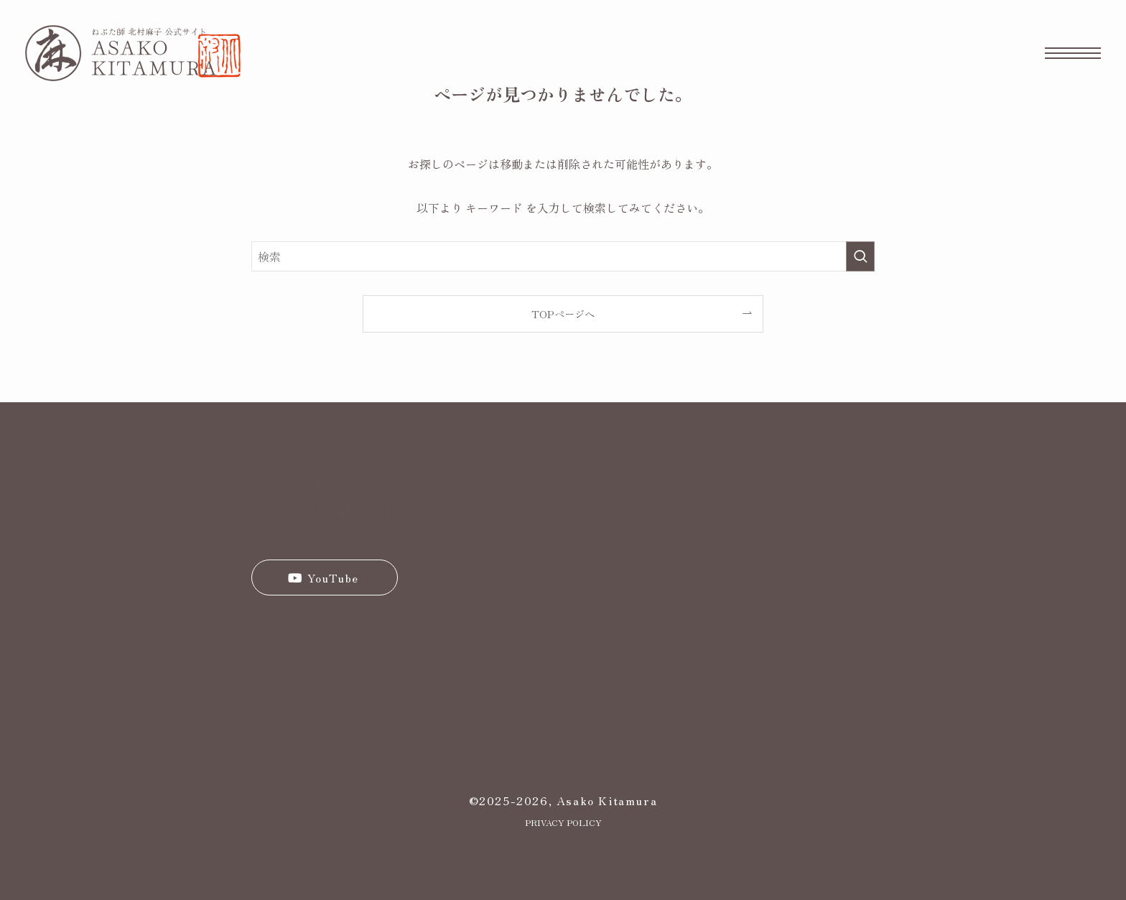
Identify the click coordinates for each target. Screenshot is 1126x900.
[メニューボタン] (1073, 53)
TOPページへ (563, 313)
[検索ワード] (563, 256)
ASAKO (304, 483)
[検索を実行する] (860, 256)
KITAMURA (340, 508)
